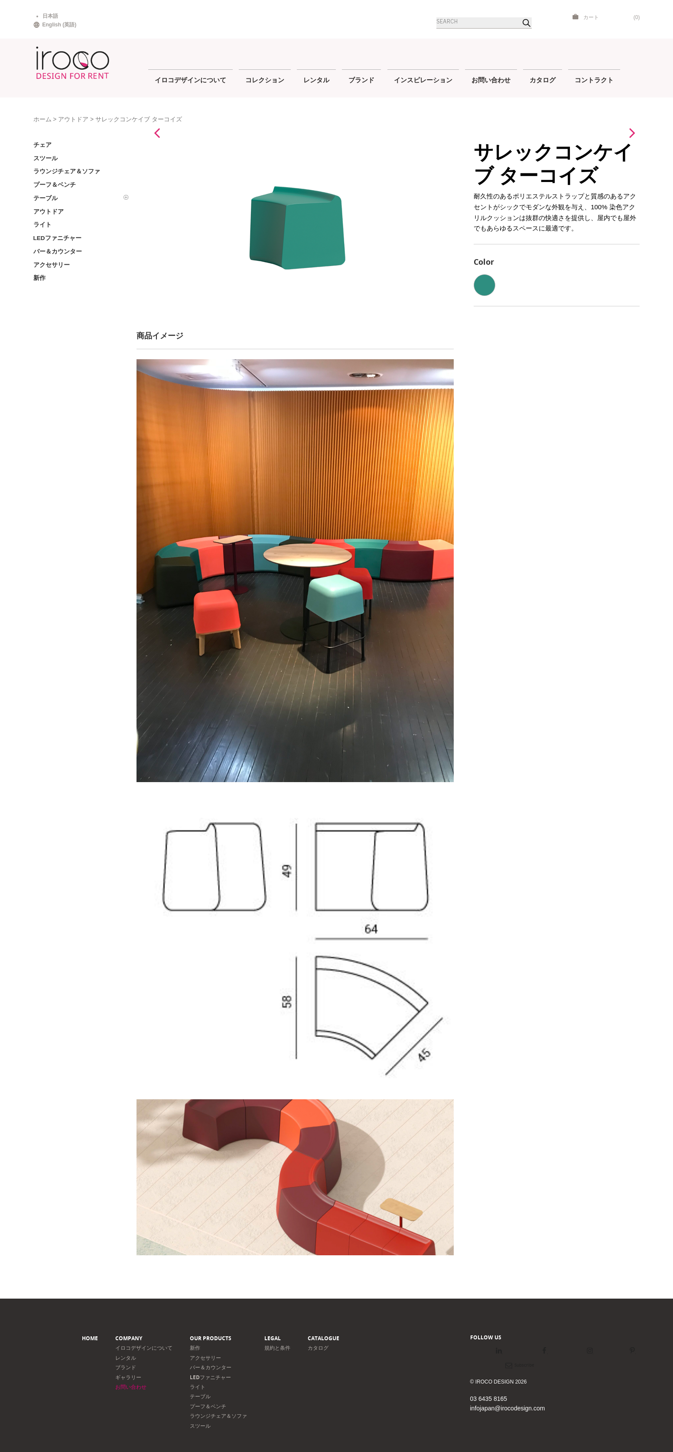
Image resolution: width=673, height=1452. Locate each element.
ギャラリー (128, 1377)
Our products (210, 1338)
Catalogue (323, 1338)
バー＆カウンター (210, 1367)
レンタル (316, 79)
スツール (200, 1425)
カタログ (543, 79)
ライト (197, 1386)
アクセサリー (205, 1357)
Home (90, 1338)
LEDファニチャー (210, 1377)
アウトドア (73, 119)
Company (128, 1338)
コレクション (264, 79)
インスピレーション (423, 79)
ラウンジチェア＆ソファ (218, 1416)
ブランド (361, 79)
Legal (272, 1338)
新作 (195, 1347)
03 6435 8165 (488, 1398)
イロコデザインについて (190, 79)
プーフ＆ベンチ (208, 1406)
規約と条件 (277, 1347)
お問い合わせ (490, 79)
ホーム (42, 119)
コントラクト (594, 79)
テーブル (200, 1396)
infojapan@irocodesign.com (507, 1408)
